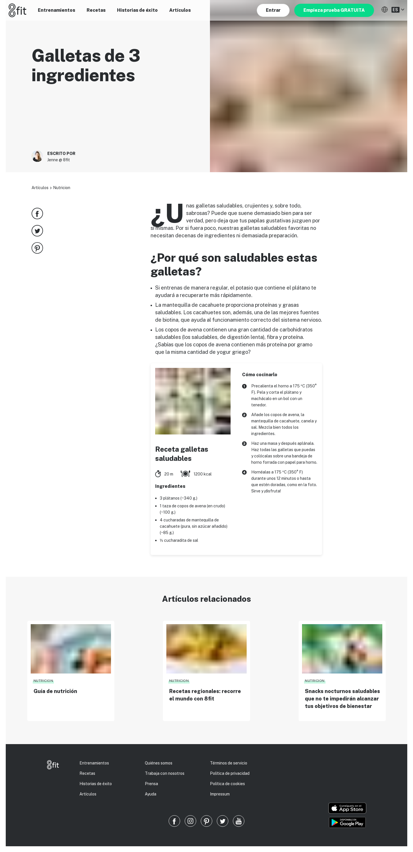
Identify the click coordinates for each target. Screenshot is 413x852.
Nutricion (61, 187)
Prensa (151, 783)
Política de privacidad (230, 773)
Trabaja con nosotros (164, 773)
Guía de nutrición (55, 691)
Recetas (96, 10)
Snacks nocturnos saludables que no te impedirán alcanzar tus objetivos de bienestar (342, 698)
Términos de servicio (228, 763)
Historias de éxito (137, 10)
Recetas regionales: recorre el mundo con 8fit (205, 695)
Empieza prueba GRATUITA (334, 10)
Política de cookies (227, 783)
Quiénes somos (158, 763)
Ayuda (150, 794)
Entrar (273, 10)
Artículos (180, 10)
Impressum (220, 794)
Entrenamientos (56, 10)
